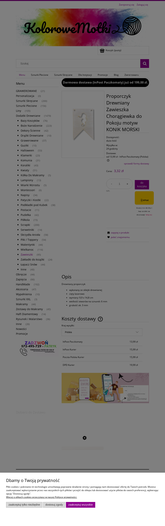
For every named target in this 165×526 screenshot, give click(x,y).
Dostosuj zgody (54, 504)
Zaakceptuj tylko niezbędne (24, 504)
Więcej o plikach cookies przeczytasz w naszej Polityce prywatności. (41, 497)
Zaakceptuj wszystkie (80, 504)
